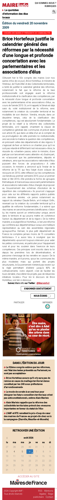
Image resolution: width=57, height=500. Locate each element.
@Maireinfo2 (42, 283)
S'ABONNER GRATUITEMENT (38, 288)
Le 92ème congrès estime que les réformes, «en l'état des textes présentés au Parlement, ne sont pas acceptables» (27, 370)
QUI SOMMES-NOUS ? (45, 3)
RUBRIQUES (50, 6)
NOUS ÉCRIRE (42, 296)
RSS (40, 491)
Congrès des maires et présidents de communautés (26, 33)
